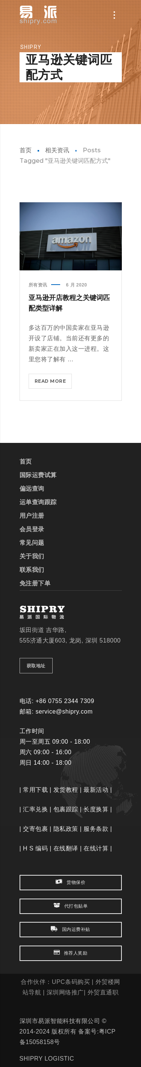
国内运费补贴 (70, 929)
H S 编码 (35, 848)
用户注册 (32, 515)
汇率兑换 (35, 809)
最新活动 (95, 790)
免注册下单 (35, 583)
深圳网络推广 (65, 992)
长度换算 (95, 809)
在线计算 (95, 848)
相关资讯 (57, 150)
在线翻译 (65, 848)
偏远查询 (32, 488)
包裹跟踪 (65, 809)
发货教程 (65, 790)
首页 (26, 150)
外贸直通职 (103, 992)
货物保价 (70, 882)
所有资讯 (38, 285)
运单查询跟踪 (38, 502)
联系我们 (32, 569)
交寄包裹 (35, 829)
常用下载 (35, 790)
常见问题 (32, 542)
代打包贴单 (70, 906)
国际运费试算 (38, 475)
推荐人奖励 (71, 953)
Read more (52, 382)
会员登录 (32, 529)
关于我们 (32, 556)
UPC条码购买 (71, 982)
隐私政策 (65, 829)
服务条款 (95, 829)
